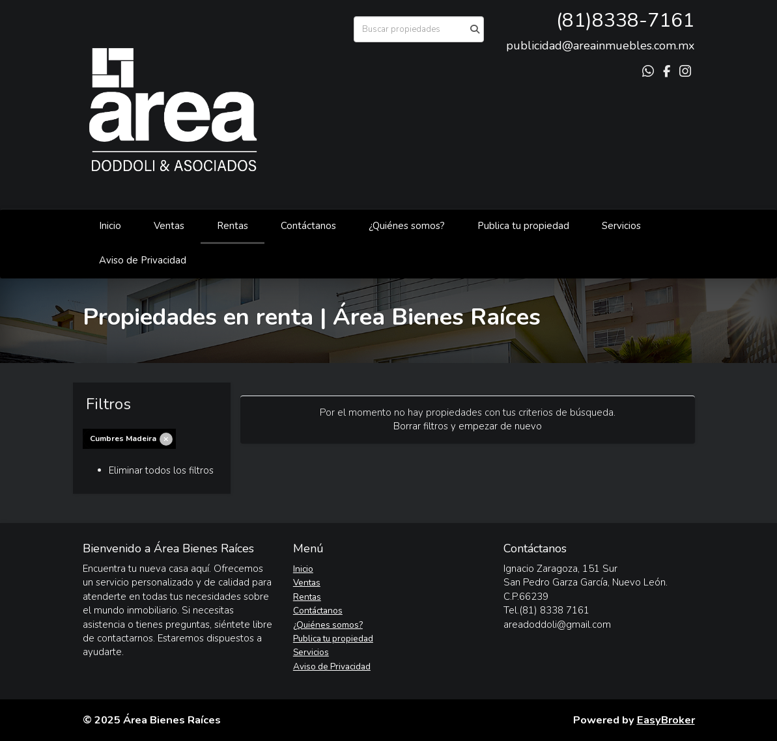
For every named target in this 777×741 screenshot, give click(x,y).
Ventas (169, 225)
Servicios (621, 225)
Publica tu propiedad (523, 225)
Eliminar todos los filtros (161, 470)
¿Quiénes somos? (407, 225)
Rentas (232, 225)
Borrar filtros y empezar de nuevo (467, 426)
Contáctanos (308, 225)
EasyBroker (666, 719)
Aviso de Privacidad (142, 260)
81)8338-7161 (628, 20)
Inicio (110, 225)
